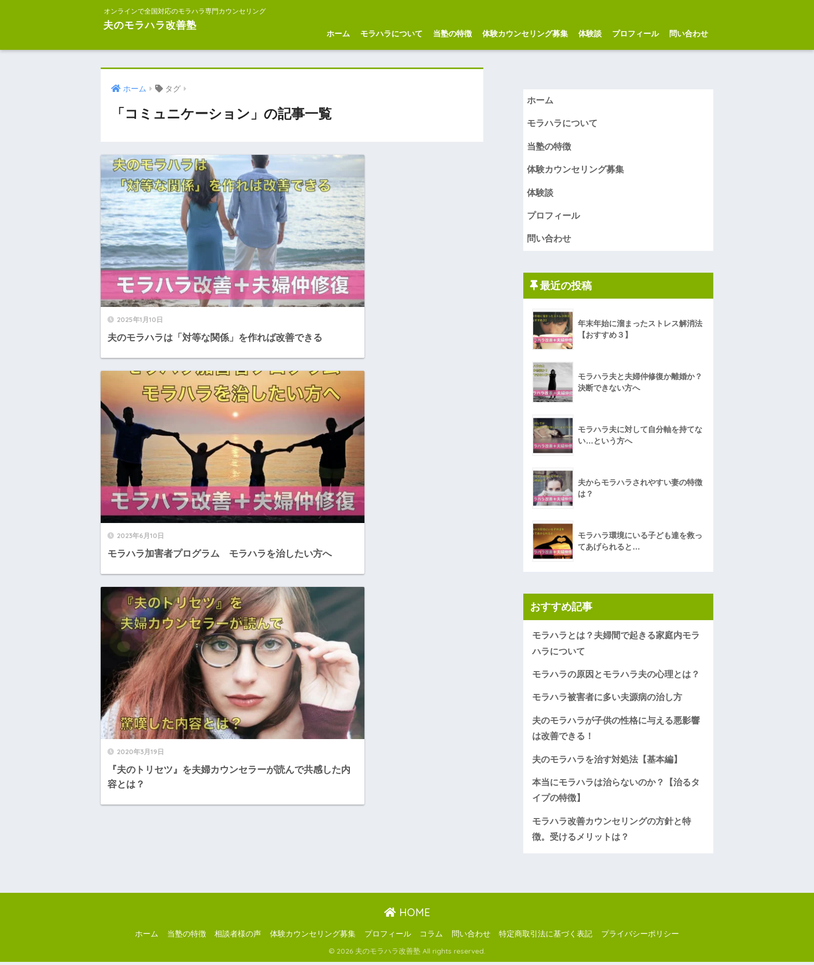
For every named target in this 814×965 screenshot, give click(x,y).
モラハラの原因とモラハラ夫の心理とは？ (616, 676)
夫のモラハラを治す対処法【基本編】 (607, 762)
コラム (431, 937)
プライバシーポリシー (640, 937)
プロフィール (635, 33)
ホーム (338, 33)
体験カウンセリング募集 (525, 33)
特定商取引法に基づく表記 (545, 937)
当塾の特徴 (452, 33)
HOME (407, 914)
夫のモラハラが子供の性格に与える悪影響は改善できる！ (616, 730)
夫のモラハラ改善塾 (160, 24)
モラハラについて (391, 33)
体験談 (590, 33)
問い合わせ (688, 33)
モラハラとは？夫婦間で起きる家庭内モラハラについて (616, 645)
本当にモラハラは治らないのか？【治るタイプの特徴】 (616, 793)
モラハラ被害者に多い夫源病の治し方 (608, 699)
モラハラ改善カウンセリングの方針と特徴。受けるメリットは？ (611, 832)
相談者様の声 (237, 937)
